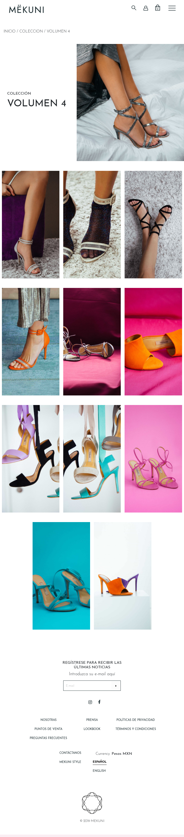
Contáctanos (70, 753)
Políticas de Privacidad (135, 720)
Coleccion (31, 31)
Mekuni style (70, 762)
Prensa (92, 720)
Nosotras (48, 720)
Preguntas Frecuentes (48, 738)
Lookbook (92, 729)
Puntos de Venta (48, 729)
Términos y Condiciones (135, 729)
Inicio (10, 31)
